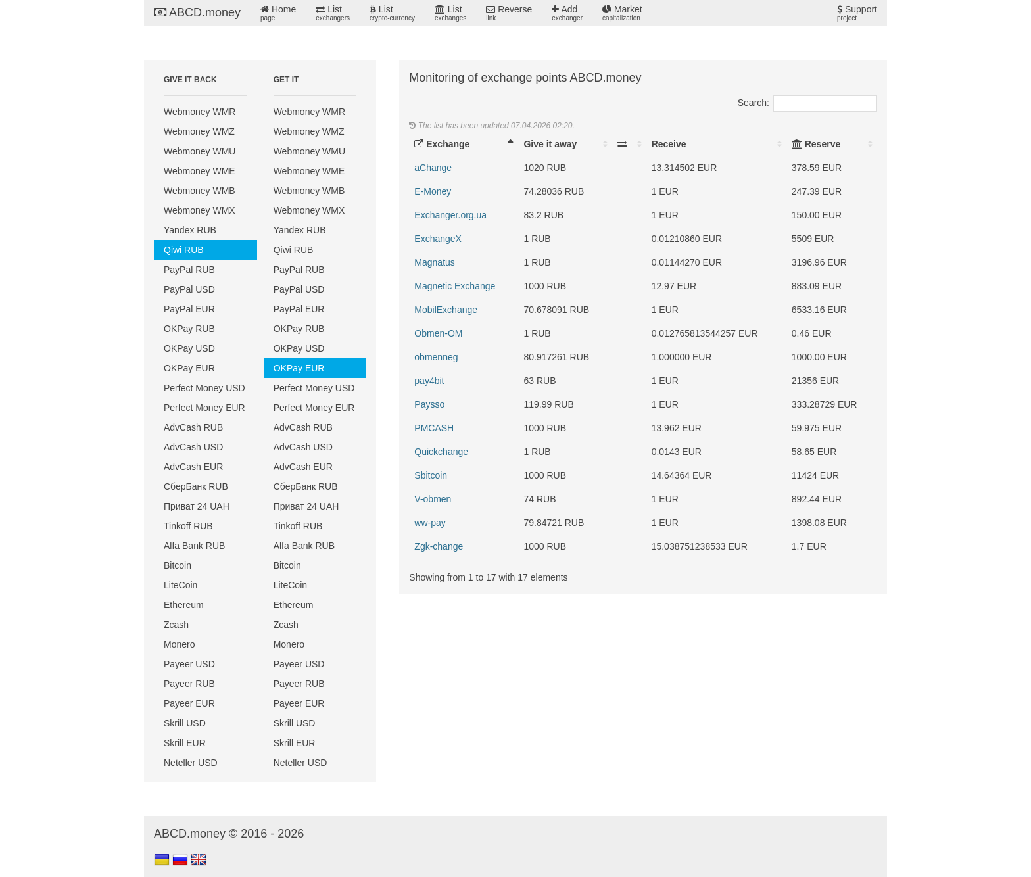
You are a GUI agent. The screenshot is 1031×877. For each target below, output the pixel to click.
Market (622, 13)
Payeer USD (189, 664)
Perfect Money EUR (204, 407)
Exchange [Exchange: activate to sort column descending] (441, 144)
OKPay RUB (189, 328)
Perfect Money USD (204, 388)
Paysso (429, 404)
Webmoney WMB (199, 190)
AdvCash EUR (193, 467)
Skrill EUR (185, 743)
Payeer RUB (189, 683)
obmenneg (436, 357)
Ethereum (184, 605)
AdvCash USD (193, 447)
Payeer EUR (189, 703)
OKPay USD (189, 348)
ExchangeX (438, 238)
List (333, 13)
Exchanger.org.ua (450, 215)
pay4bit (429, 380)
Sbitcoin (430, 475)
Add (567, 13)
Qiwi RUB (184, 250)
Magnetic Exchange (454, 286)
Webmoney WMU (199, 151)
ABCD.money (197, 12)
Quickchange (441, 451)
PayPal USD (189, 289)
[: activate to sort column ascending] (629, 144)
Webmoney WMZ (199, 131)
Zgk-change (438, 546)
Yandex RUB (190, 230)
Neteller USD (191, 762)
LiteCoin (180, 585)
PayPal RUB (189, 269)
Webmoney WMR (199, 112)
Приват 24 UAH (196, 506)
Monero (179, 644)
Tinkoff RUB (188, 526)
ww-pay (429, 522)
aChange (433, 167)
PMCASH (434, 428)
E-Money (432, 191)
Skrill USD (185, 723)
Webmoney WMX (199, 210)
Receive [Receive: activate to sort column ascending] (669, 144)
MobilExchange (445, 309)
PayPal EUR (189, 309)
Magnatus (434, 262)
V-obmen (432, 499)
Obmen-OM (438, 333)
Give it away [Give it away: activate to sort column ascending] (550, 144)
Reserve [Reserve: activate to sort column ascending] (816, 144)
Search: (807, 102)
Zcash (176, 624)
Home (278, 13)
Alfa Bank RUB (194, 545)
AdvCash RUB (193, 427)
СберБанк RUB (196, 486)
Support (857, 13)
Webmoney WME (199, 171)
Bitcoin (177, 565)
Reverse (509, 13)
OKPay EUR (189, 368)
